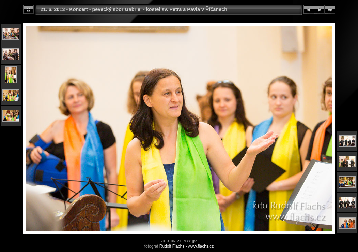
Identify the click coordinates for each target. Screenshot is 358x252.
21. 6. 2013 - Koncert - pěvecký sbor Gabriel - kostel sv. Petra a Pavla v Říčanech (134, 9)
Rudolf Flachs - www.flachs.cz (186, 246)
